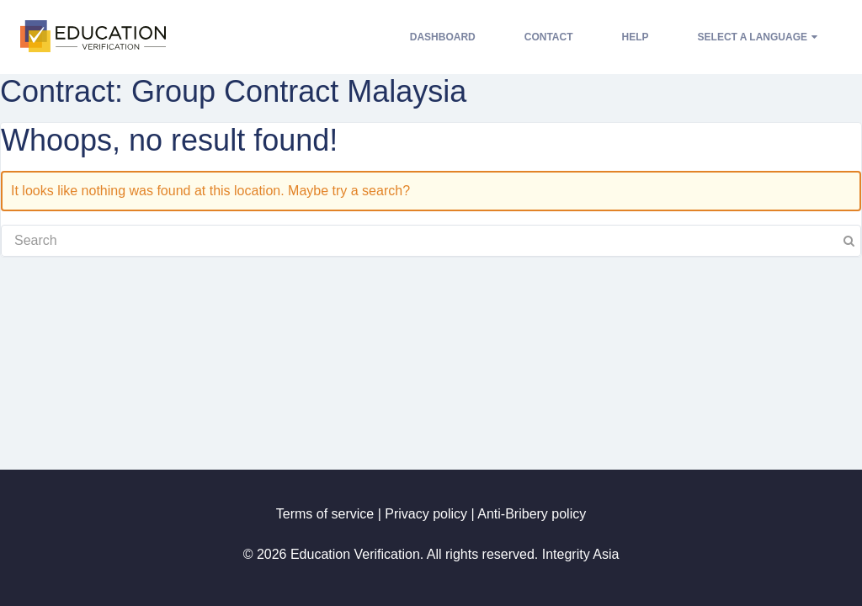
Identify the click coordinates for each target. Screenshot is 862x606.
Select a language (757, 37)
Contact (548, 37)
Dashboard (443, 37)
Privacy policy (426, 514)
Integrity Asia (581, 554)
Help (635, 37)
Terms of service (325, 514)
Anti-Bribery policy (531, 514)
